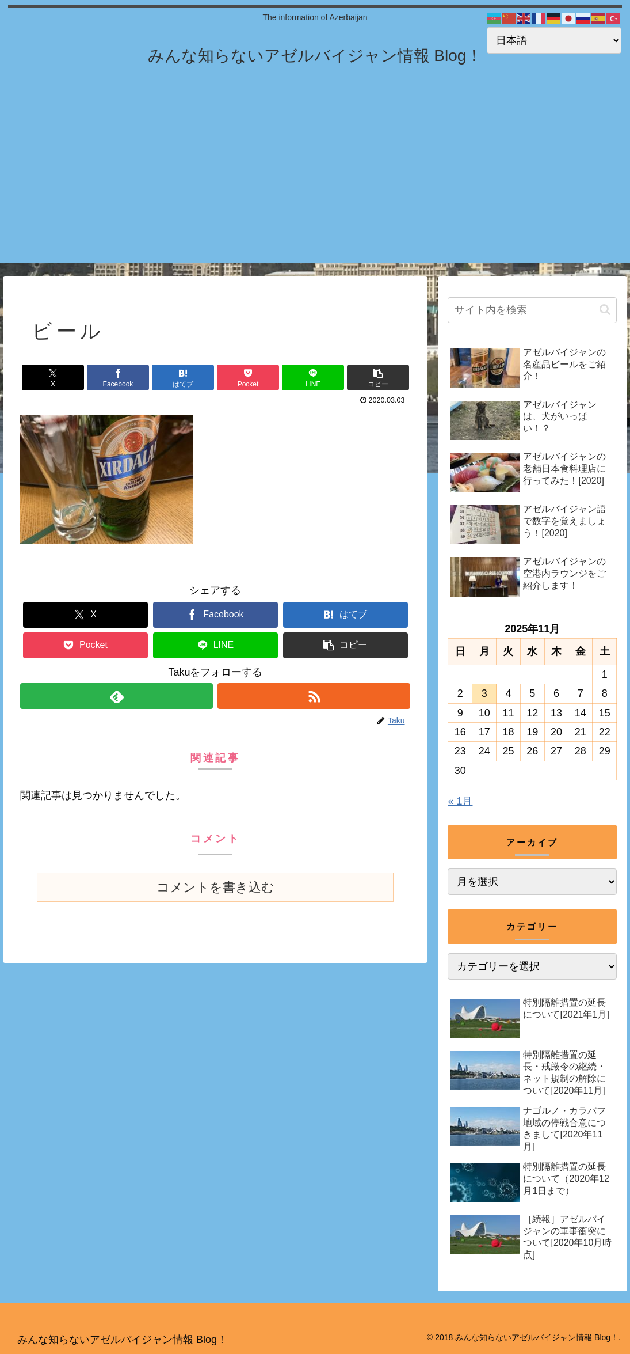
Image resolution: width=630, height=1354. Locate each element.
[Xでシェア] (53, 377)
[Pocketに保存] (248, 377)
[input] (532, 310)
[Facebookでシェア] (118, 377)
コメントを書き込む (215, 887)
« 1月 (460, 801)
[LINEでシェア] (313, 377)
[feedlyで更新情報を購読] (116, 696)
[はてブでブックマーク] (183, 377)
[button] (378, 377)
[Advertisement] (315, 182)
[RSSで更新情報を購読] (313, 696)
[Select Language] (554, 40)
